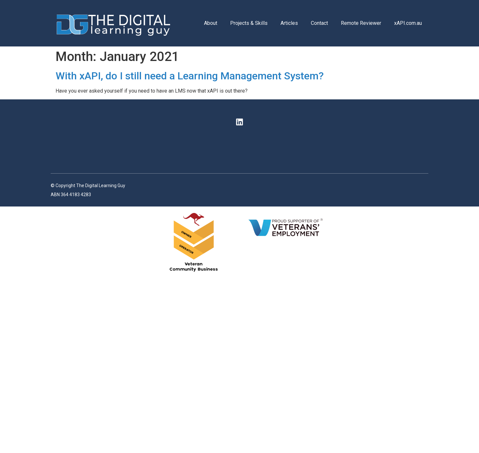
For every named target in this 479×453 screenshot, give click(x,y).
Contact (319, 23)
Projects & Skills (249, 23)
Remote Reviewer (361, 23)
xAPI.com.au (408, 23)
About (210, 23)
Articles (289, 23)
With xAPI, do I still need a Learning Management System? (190, 76)
